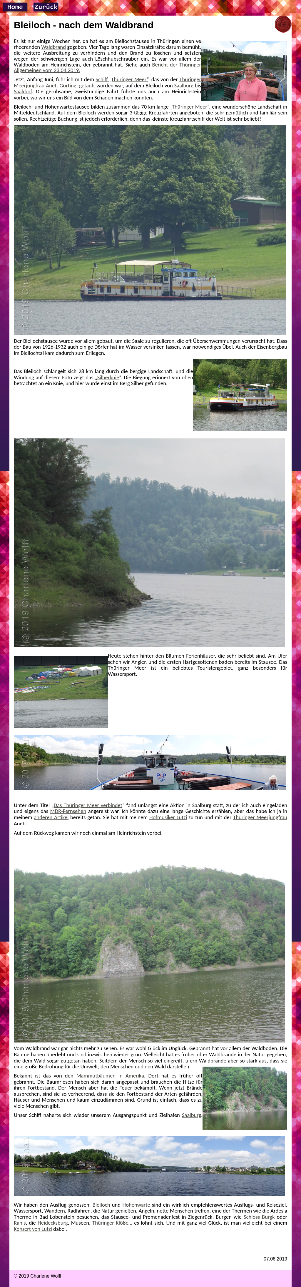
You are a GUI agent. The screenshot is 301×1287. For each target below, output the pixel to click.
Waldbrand (53, 47)
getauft (87, 85)
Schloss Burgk (259, 1216)
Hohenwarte (136, 1204)
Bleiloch (101, 1204)
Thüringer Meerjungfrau (260, 817)
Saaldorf (23, 91)
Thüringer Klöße (110, 1222)
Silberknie (108, 377)
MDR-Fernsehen (68, 811)
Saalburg (183, 85)
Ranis (20, 1222)
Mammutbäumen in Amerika (110, 1075)
